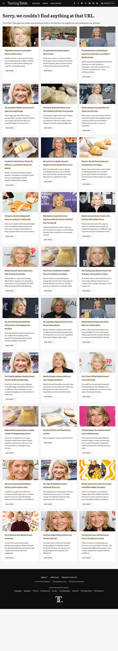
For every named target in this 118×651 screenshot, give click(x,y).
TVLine (35, 633)
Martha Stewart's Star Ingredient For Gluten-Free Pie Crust (94, 118)
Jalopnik (27, 633)
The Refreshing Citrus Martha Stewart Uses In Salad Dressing (95, 461)
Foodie (54, 633)
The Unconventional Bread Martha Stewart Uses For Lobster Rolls (20, 519)
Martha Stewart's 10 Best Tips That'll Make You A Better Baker (96, 346)
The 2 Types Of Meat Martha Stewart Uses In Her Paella (95, 404)
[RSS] (97, 3)
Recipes (36, 3)
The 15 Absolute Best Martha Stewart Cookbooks (16, 577)
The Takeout (99, 633)
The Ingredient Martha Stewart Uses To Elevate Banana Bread (56, 346)
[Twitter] (78, 3)
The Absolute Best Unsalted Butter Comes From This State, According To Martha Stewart (95, 57)
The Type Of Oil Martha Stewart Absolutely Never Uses (57, 519)
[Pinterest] (86, 3)
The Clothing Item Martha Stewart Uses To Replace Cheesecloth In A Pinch (96, 292)
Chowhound (45, 633)
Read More (9, 74)
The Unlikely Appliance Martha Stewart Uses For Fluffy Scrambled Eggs (19, 404)
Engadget (18, 633)
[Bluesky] (90, 3)
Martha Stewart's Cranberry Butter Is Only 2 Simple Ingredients (58, 404)
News (45, 3)
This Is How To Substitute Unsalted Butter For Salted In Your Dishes (58, 292)
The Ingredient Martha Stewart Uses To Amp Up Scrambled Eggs (18, 118)
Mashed (75, 633)
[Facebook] (74, 3)
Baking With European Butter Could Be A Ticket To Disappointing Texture (19, 461)
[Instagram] (93, 3)
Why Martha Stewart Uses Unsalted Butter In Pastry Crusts (19, 54)
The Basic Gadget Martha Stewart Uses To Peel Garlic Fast (57, 577)
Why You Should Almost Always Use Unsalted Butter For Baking (95, 176)
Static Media (45, 623)
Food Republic (64, 633)
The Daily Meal (86, 633)
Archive (54, 619)
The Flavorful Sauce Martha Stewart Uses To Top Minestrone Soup (95, 577)
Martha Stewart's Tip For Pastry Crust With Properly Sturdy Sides (19, 292)
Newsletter (107, 3)
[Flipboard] (82, 3)
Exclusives (56, 3)
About (44, 619)
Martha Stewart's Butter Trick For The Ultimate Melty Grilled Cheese (95, 234)
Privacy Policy (69, 619)
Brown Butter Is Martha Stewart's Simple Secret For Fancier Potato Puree (57, 176)
